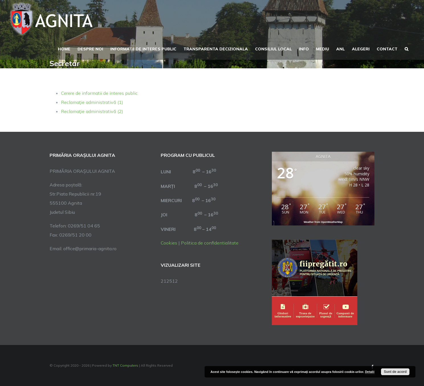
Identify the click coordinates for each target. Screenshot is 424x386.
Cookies (169, 243)
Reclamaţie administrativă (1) (92, 102)
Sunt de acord (395, 372)
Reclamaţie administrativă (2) (92, 111)
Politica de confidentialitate (210, 243)
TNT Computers (125, 365)
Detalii (369, 371)
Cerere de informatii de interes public (99, 93)
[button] (406, 48)
